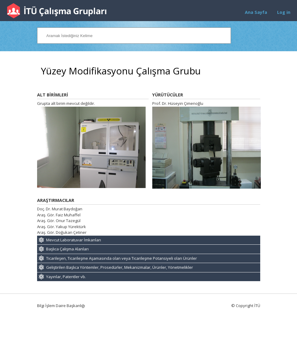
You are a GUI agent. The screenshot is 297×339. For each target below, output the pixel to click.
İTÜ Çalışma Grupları (56, 10)
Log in (283, 12)
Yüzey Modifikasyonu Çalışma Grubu (121, 71)
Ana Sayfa (256, 12)
